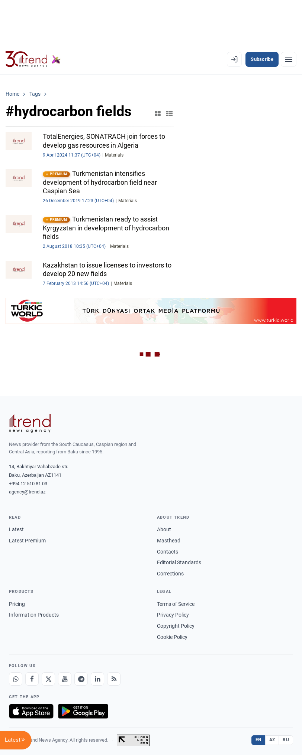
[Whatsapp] (15, 679)
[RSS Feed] (114, 679)
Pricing (17, 604)
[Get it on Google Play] (83, 711)
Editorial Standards (179, 562)
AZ (272, 739)
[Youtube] (64, 679)
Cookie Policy (172, 637)
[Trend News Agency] (30, 423)
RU (286, 739)
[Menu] (288, 59)
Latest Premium (27, 541)
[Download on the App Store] (31, 711)
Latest (16, 529)
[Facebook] (32, 679)
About (164, 529)
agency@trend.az (27, 492)
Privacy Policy (173, 615)
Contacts (167, 552)
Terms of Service (176, 604)
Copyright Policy (176, 626)
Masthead (168, 541)
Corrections (170, 574)
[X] (48, 679)
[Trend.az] (33, 59)
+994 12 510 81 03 (28, 483)
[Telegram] (81, 679)
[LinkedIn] (97, 679)
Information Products (34, 615)
